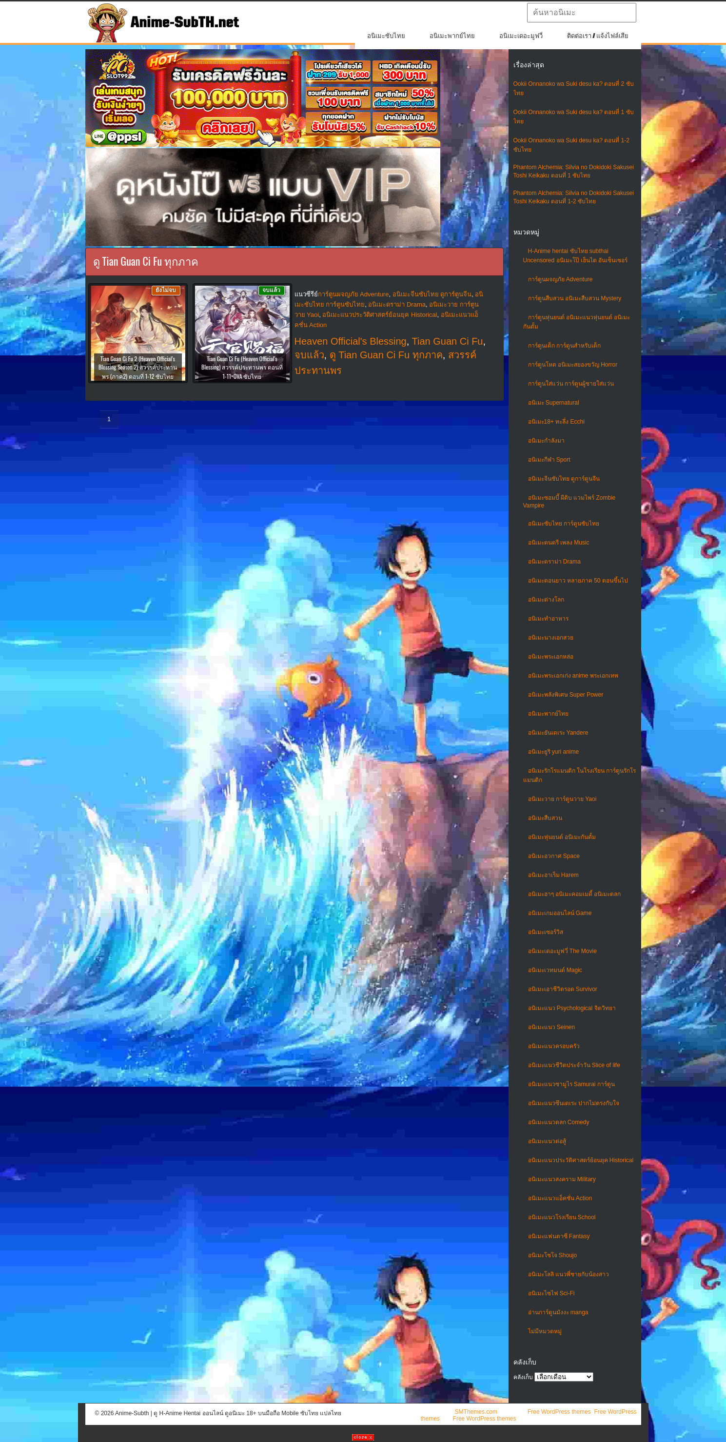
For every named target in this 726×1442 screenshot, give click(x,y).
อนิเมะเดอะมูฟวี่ (521, 36)
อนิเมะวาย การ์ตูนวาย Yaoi (562, 799)
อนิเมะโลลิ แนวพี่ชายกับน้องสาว (568, 1274)
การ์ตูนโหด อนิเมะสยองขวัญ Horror (573, 364)
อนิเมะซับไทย (386, 36)
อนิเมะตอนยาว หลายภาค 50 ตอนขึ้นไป (578, 580)
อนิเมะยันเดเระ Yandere (558, 732)
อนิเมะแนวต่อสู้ (547, 1141)
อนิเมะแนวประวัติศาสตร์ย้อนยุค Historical (581, 1160)
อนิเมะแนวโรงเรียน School (562, 1217)
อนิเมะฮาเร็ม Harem (553, 875)
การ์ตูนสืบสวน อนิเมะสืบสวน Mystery (575, 298)
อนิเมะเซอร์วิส (545, 932)
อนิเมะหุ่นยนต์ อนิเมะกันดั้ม (562, 837)
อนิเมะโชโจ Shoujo (552, 1255)
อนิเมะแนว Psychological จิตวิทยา (572, 1008)
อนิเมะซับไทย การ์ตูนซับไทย (563, 523)
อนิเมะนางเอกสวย (550, 637)
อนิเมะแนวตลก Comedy (558, 1122)
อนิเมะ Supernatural (553, 402)
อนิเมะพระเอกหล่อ (550, 656)
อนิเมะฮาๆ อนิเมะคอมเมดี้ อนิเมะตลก (574, 894)
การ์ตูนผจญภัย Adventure (560, 279)
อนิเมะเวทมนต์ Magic (555, 970)
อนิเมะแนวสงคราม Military (562, 1179)
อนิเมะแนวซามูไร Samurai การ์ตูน (571, 1084)
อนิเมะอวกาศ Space (554, 856)
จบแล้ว (309, 355)
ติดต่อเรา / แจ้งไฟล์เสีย (598, 36)
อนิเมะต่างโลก (546, 599)
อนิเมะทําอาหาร (548, 618)
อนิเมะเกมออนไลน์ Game (560, 913)
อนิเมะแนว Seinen (551, 1027)
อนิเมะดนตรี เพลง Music (558, 542)
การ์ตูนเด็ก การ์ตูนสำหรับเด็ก (564, 345)
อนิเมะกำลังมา (546, 440)
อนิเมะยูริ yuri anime (553, 751)
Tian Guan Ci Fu (447, 341)
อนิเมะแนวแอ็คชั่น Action (560, 1198)
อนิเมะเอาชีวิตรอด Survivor (562, 989)
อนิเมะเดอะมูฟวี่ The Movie (562, 951)
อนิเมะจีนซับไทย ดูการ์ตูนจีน (564, 478)
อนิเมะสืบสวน (545, 818)
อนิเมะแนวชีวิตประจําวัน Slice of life (574, 1065)
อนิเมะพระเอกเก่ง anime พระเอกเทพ (573, 675)
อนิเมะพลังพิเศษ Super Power (566, 694)
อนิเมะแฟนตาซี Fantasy (559, 1236)
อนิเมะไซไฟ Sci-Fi (551, 1293)
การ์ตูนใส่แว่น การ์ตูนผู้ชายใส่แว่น (571, 383)
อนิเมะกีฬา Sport (549, 459)
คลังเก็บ (523, 1377)
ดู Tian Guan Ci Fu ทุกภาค (386, 355)
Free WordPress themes (559, 1411)
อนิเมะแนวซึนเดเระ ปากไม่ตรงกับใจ (573, 1103)
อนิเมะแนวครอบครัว (554, 1046)
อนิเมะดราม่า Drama (554, 561)
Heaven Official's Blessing (350, 341)
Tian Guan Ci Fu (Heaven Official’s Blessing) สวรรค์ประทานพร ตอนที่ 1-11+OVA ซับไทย (242, 367)
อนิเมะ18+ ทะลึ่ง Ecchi (556, 421)
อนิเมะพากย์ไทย (452, 36)
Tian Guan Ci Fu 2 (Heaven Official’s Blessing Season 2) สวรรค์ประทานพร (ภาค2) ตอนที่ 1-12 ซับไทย (137, 367)
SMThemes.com (476, 1411)
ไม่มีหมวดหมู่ (545, 1331)
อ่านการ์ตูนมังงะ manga (558, 1312)
